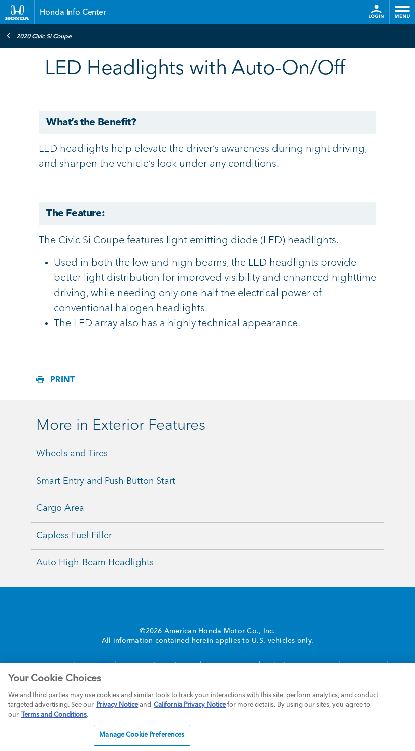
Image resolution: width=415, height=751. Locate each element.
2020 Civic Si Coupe (39, 35)
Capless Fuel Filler (74, 535)
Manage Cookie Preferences (141, 735)
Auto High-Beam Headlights (95, 562)
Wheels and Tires (72, 453)
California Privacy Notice (190, 705)
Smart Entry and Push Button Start (105, 481)
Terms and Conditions (54, 715)
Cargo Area (60, 508)
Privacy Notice (117, 705)
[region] (207, 707)
